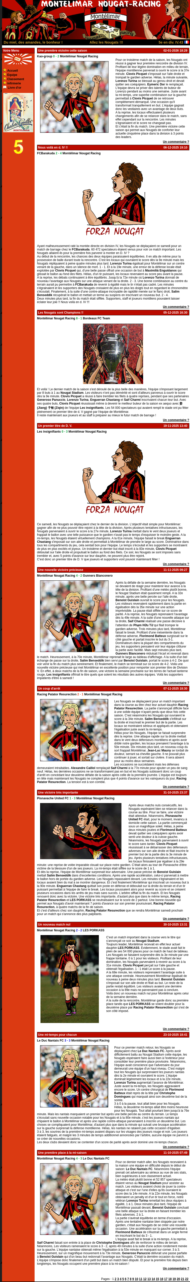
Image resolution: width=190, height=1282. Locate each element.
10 (136, 1279)
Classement (15, 79)
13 (149, 1279)
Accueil (12, 70)
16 (161, 1279)
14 (153, 1279)
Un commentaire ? (176, 142)
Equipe (12, 75)
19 (174, 1279)
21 (182, 1279)
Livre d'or (14, 87)
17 (165, 1279)
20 (178, 1279)
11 (140, 1279)
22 (186, 1279)
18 (169, 1279)
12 (144, 1279)
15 (157, 1279)
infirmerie (14, 83)
